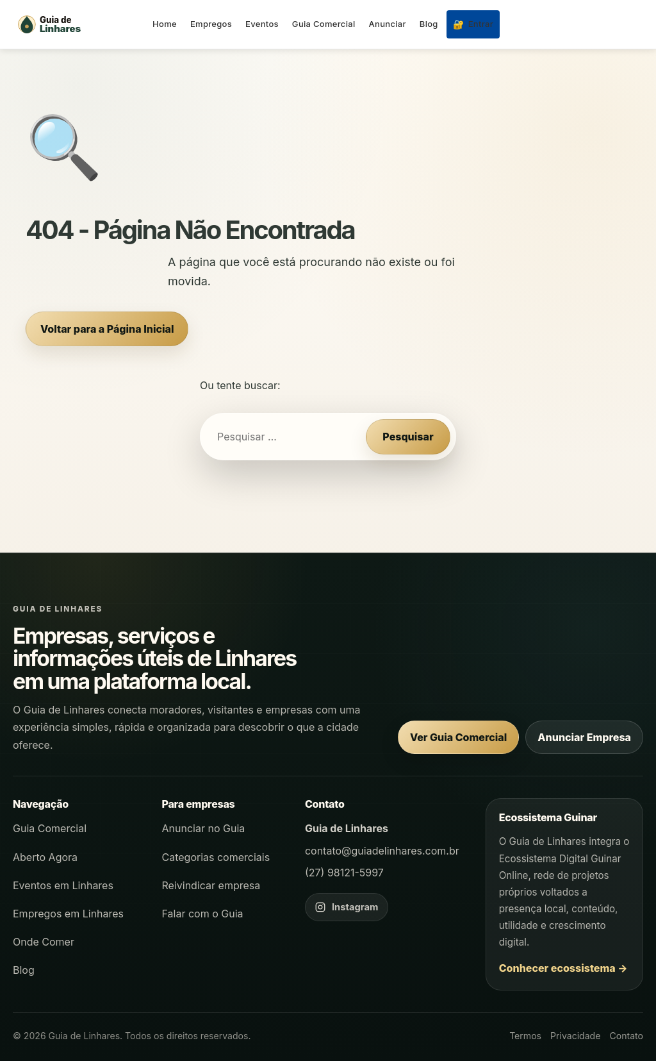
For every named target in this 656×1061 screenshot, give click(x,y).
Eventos (262, 24)
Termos (525, 1035)
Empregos (211, 24)
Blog (429, 24)
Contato (626, 1035)
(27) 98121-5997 (344, 872)
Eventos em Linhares (63, 885)
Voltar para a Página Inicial (107, 328)
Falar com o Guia (202, 913)
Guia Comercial (324, 24)
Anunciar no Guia (203, 828)
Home (164, 24)
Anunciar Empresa (584, 737)
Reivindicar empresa (211, 885)
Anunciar (387, 24)
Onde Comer (43, 941)
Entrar (473, 24)
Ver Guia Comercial (458, 737)
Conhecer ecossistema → (563, 968)
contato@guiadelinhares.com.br (382, 850)
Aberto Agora (45, 857)
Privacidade (575, 1035)
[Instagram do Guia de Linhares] (346, 907)
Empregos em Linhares (68, 913)
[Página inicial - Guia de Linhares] (77, 24)
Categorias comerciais (216, 857)
